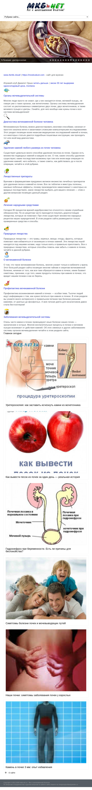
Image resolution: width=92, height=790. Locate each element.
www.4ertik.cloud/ (12, 75)
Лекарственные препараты (18, 176)
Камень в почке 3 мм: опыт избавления (29, 767)
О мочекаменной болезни (17, 259)
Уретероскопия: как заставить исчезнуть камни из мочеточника (43, 405)
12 (79, 60)
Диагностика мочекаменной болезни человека (28, 121)
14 (84, 60)
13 (81, 60)
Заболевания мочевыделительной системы (27, 317)
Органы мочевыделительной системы (24, 95)
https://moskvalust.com (33, 75)
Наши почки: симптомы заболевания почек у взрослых (38, 695)
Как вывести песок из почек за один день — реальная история (43, 477)
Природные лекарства (15, 233)
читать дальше (40, 83)
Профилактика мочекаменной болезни (24, 288)
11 (76, 60)
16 (89, 60)
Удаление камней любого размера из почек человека (32, 148)
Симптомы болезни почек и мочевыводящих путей (36, 623)
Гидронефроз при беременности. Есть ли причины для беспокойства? (38, 550)
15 (86, 60)
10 (73, 60)
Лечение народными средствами (21, 205)
